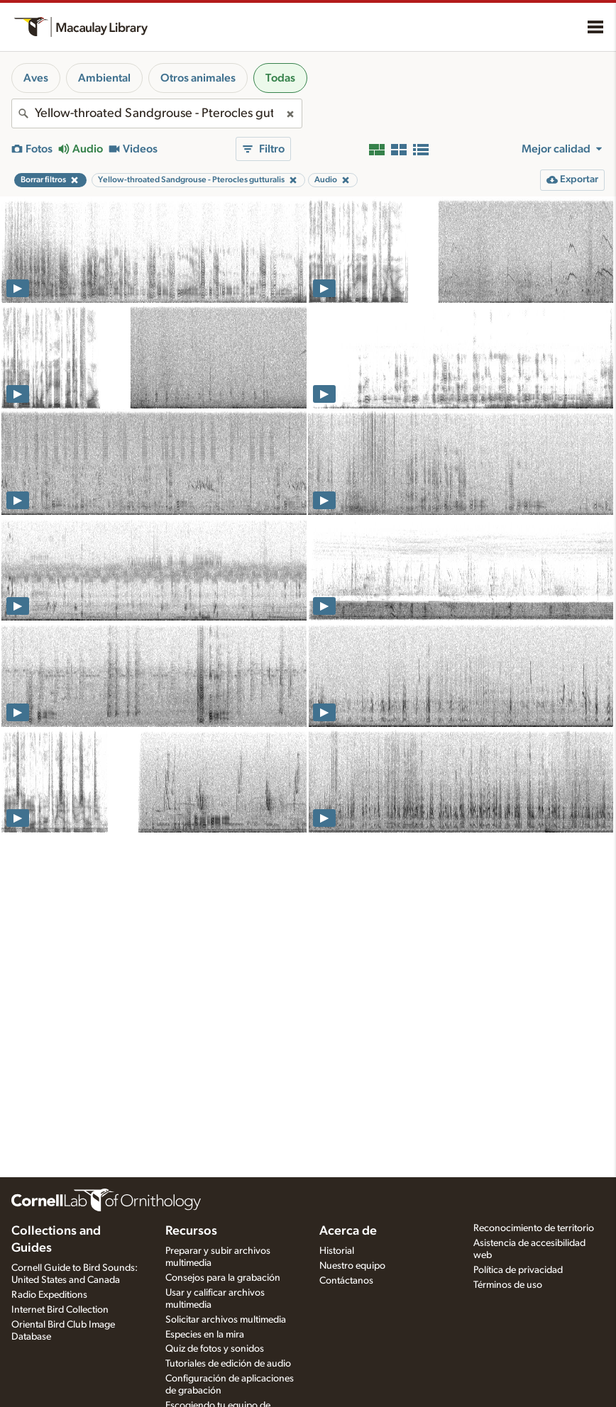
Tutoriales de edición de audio (228, 1364)
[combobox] (157, 113)
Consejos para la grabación (222, 1278)
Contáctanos (346, 1281)
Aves (35, 78)
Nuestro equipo (352, 1266)
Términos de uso (507, 1285)
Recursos (191, 1231)
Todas (280, 78)
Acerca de (348, 1231)
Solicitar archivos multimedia (225, 1320)
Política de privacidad (518, 1270)
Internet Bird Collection (60, 1310)
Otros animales (198, 78)
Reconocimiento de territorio (533, 1228)
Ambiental (104, 78)
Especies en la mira (204, 1335)
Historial (336, 1251)
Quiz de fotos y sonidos (214, 1349)
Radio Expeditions (49, 1295)
